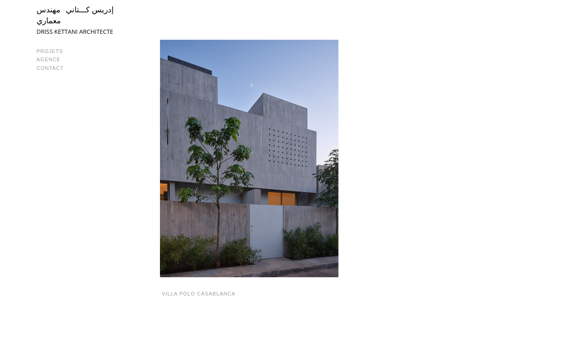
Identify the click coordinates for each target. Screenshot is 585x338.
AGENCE (48, 59)
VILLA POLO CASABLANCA (197, 293)
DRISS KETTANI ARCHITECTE (75, 31)
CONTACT (50, 68)
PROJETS (50, 51)
